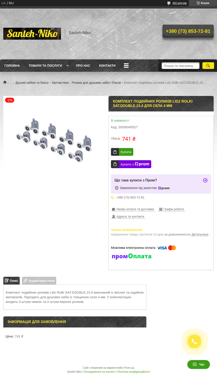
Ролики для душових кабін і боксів (96, 82)
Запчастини (60, 82)
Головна (12, 65)
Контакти (107, 65)
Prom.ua (129, 367)
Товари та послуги (45, 65)
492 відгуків (179, 3)
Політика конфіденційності (133, 371)
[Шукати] (208, 65)
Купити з (135, 164)
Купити (126, 152)
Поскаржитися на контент (99, 371)
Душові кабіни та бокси (32, 82)
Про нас (83, 65)
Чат (199, 364)
